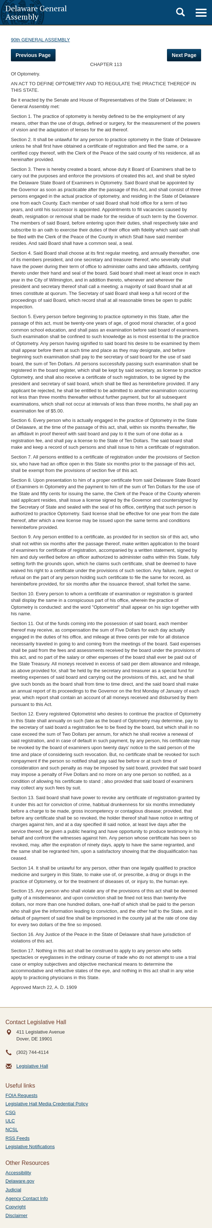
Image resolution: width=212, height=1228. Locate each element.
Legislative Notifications (30, 1146)
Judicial (13, 1189)
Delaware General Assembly (36, 12)
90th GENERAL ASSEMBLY (40, 39)
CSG (10, 1112)
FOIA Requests (21, 1095)
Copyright (15, 1206)
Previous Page (33, 55)
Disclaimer (16, 1215)
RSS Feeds (17, 1138)
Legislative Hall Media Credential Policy (46, 1103)
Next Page (184, 55)
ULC (10, 1121)
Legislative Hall (32, 1066)
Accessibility (18, 1172)
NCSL (11, 1129)
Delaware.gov (19, 1181)
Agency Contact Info (26, 1198)
